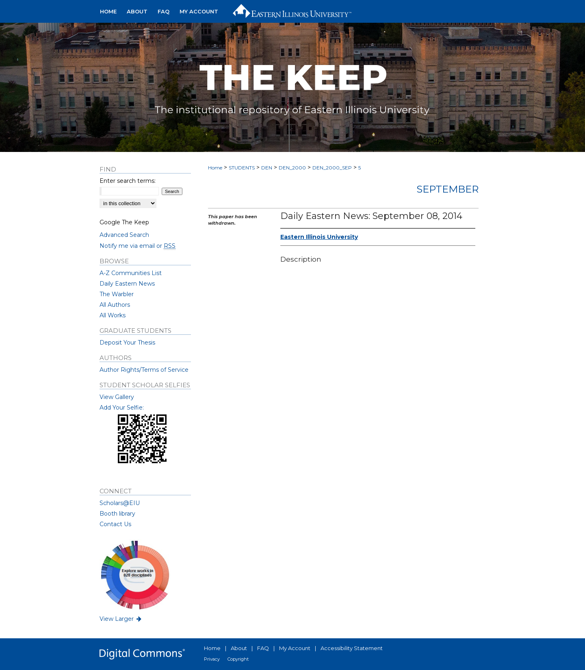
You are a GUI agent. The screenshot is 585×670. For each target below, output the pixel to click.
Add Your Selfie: (122, 407)
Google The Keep (124, 222)
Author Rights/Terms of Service (144, 369)
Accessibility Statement (352, 648)
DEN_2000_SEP (332, 168)
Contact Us (115, 524)
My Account (294, 648)
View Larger (121, 618)
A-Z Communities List (131, 273)
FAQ (263, 648)
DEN (266, 168)
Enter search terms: (128, 180)
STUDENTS (242, 168)
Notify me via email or (138, 245)
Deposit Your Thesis (127, 342)
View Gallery (117, 397)
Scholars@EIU (120, 503)
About (239, 648)
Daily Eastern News (127, 283)
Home (215, 168)
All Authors (115, 304)
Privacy (212, 659)
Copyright (238, 659)
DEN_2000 (292, 168)
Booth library (117, 513)
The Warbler (117, 294)
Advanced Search (124, 235)
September (447, 189)
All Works (113, 315)
